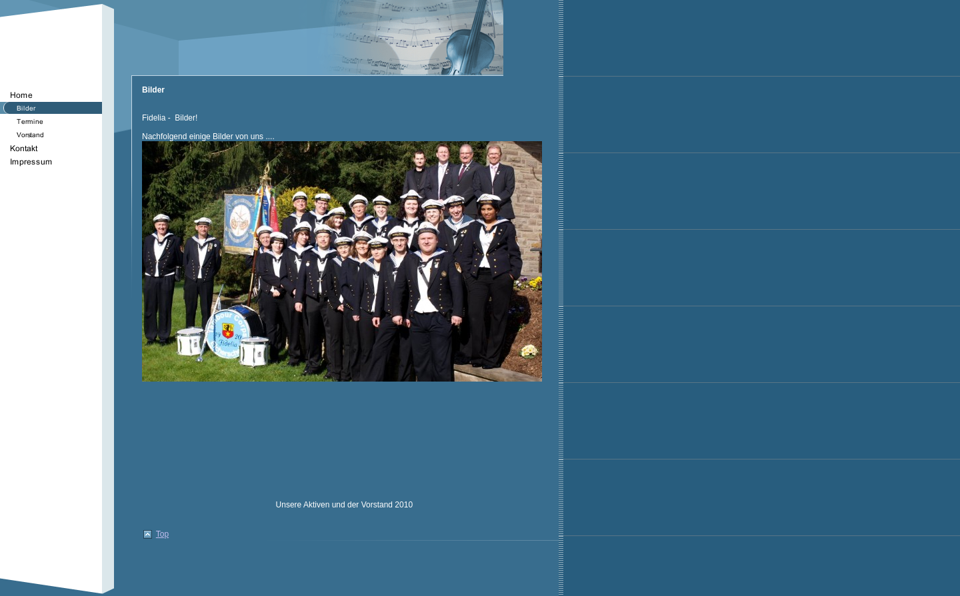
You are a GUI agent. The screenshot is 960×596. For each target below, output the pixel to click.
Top (162, 534)
